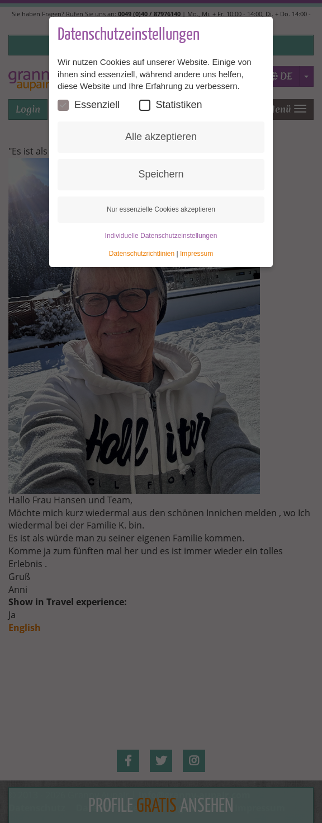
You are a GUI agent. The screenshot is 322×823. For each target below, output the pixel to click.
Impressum (196, 254)
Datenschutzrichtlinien (141, 254)
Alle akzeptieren (161, 136)
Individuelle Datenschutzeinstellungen (161, 236)
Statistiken (170, 105)
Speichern (160, 174)
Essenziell (89, 105)
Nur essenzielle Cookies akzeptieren (161, 209)
